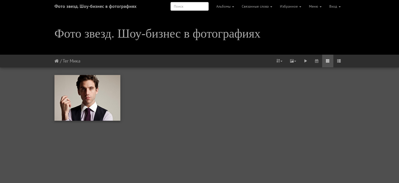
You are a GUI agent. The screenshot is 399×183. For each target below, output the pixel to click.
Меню (315, 6)
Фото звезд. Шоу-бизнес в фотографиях (95, 6)
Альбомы (225, 6)
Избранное (290, 6)
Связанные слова (257, 6)
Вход (335, 6)
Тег (65, 61)
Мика (75, 61)
